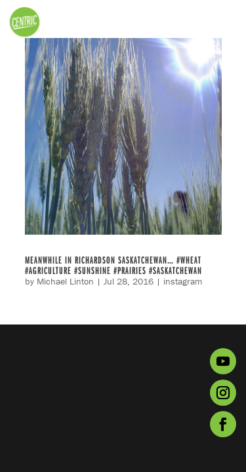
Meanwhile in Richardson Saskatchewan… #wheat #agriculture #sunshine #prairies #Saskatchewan (113, 265)
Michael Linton (65, 281)
